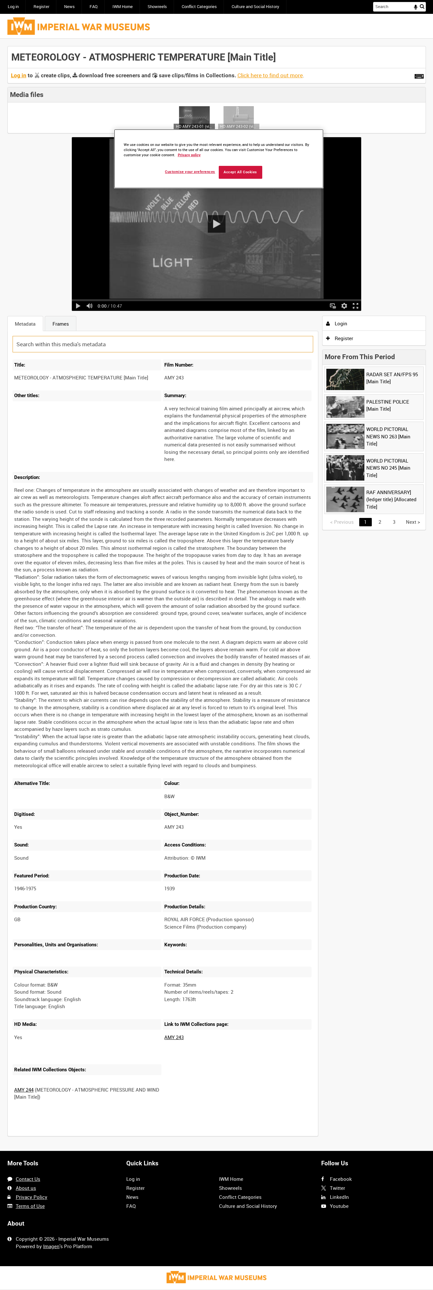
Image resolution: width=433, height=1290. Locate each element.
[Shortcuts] (419, 75)
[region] (218, 159)
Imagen (51, 1246)
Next (413, 522)
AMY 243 (174, 1037)
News (69, 6)
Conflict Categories (199, 6)
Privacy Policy (31, 1197)
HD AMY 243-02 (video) (238, 126)
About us (26, 1188)
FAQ (94, 6)
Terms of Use (30, 1206)
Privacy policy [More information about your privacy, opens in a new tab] (189, 155)
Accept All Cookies (240, 172)
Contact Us (28, 1179)
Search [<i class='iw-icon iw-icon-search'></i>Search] (422, 6)
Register (41, 6)
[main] (216, 595)
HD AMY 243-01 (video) (194, 126)
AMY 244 (24, 1089)
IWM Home (122, 6)
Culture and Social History (255, 6)
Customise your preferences (190, 172)
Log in (13, 6)
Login (336, 323)
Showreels (157, 6)
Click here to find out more (270, 75)
